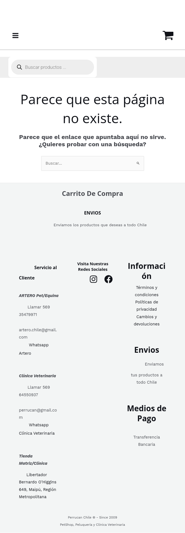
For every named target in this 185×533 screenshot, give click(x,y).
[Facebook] (108, 279)
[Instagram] (93, 279)
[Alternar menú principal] (15, 35)
